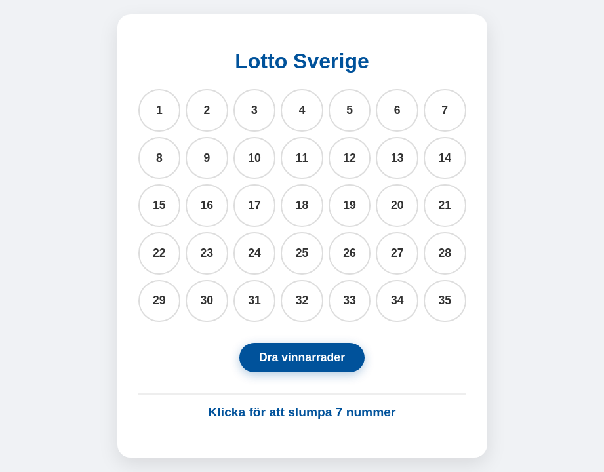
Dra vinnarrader (302, 357)
